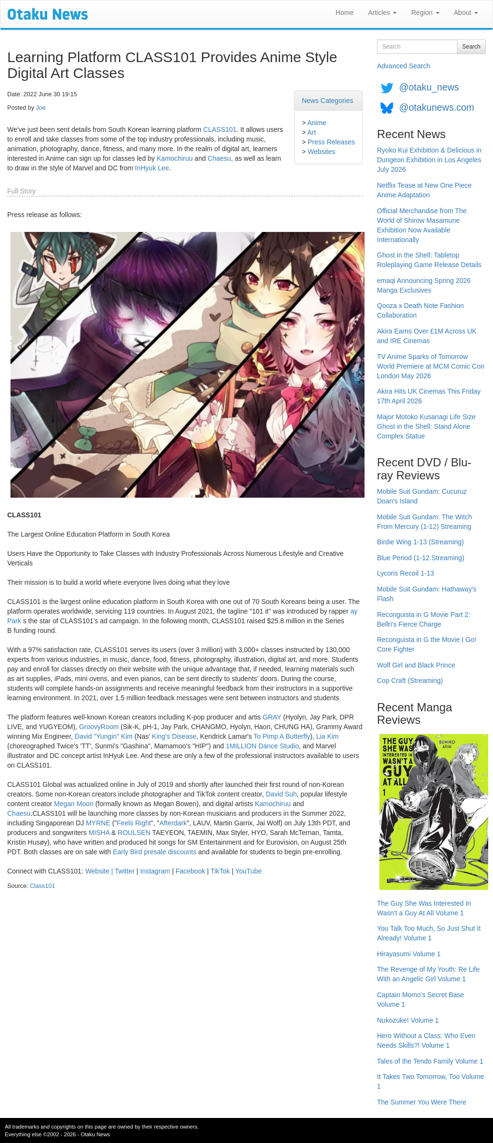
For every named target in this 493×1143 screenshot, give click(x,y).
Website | (100, 871)
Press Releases (331, 142)
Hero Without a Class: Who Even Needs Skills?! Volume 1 (426, 1040)
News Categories (327, 100)
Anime (316, 123)
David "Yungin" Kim (103, 736)
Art (311, 132)
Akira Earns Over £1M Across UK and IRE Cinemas (427, 336)
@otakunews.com (436, 107)
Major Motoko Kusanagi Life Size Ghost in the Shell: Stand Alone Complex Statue (426, 426)
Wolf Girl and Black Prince (416, 665)
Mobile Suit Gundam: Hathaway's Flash (427, 594)
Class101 (42, 886)
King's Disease (174, 736)
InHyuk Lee (152, 168)
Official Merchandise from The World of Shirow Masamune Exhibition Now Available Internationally (422, 225)
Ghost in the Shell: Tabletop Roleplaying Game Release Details (429, 260)
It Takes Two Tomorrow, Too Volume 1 (430, 1081)
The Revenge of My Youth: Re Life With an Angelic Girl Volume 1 (428, 974)
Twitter (124, 871)
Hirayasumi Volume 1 (409, 954)
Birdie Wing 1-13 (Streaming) (420, 542)
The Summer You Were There (421, 1102)
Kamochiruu (175, 158)
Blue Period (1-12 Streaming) (420, 558)
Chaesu (219, 158)
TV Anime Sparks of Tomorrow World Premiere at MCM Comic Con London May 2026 (430, 366)
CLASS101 (219, 129)
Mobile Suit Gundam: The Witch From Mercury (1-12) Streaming (424, 521)
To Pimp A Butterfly (282, 736)
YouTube (248, 871)
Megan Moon (73, 804)
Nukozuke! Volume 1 (408, 1020)
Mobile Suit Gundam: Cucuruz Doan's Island (422, 496)
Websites (321, 151)
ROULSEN (134, 832)
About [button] (466, 12)
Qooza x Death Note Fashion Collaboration (420, 310)
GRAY (272, 717)
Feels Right (134, 823)
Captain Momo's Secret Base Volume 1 (420, 999)
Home (344, 12)
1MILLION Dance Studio (262, 746)
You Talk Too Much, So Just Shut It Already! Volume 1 (428, 933)
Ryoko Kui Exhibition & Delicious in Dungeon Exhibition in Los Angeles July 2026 (429, 159)
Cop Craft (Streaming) (410, 680)
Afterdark (173, 823)
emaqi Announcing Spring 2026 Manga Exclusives (424, 285)
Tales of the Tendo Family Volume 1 (430, 1061)
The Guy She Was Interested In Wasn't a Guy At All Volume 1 (424, 908)
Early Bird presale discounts (154, 852)
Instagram (155, 871)
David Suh (281, 794)
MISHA (99, 832)
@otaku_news (429, 87)
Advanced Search (403, 66)
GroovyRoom (98, 727)
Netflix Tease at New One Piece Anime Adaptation (424, 190)
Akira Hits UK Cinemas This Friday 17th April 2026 (428, 396)
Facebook (190, 871)
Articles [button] (382, 12)
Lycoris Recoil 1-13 (405, 573)
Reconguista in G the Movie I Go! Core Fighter (426, 644)
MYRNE (98, 823)
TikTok (220, 871)
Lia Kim (327, 736)
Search (471, 46)
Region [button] (425, 12)
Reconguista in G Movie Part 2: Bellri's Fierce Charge (423, 619)
